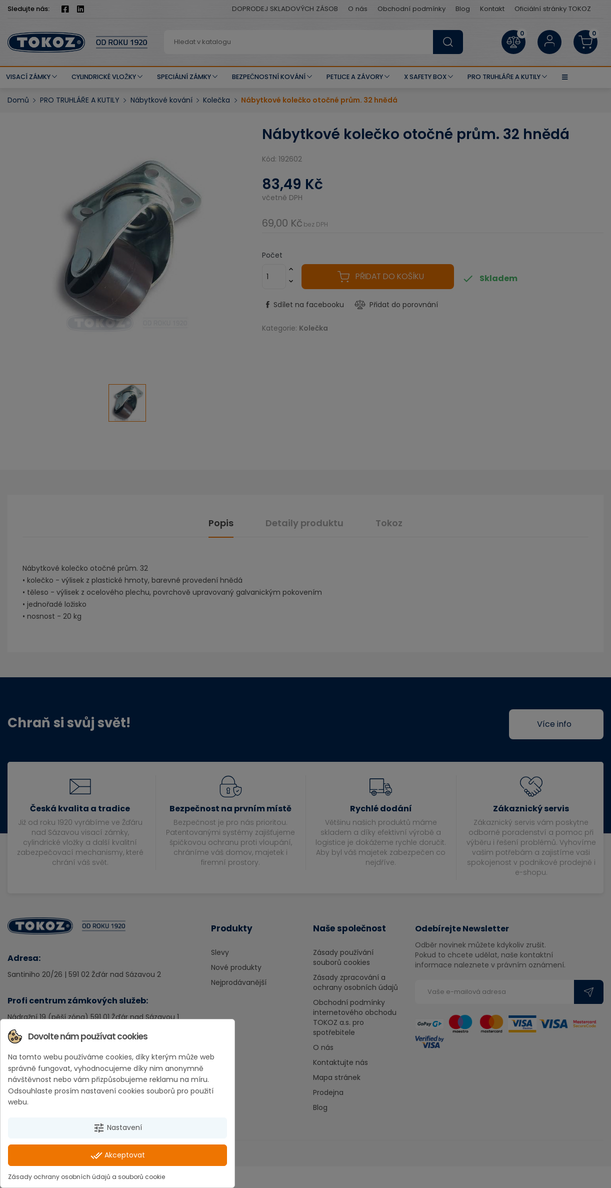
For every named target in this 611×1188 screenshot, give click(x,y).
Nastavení (117, 1128)
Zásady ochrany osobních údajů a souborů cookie (86, 1176)
